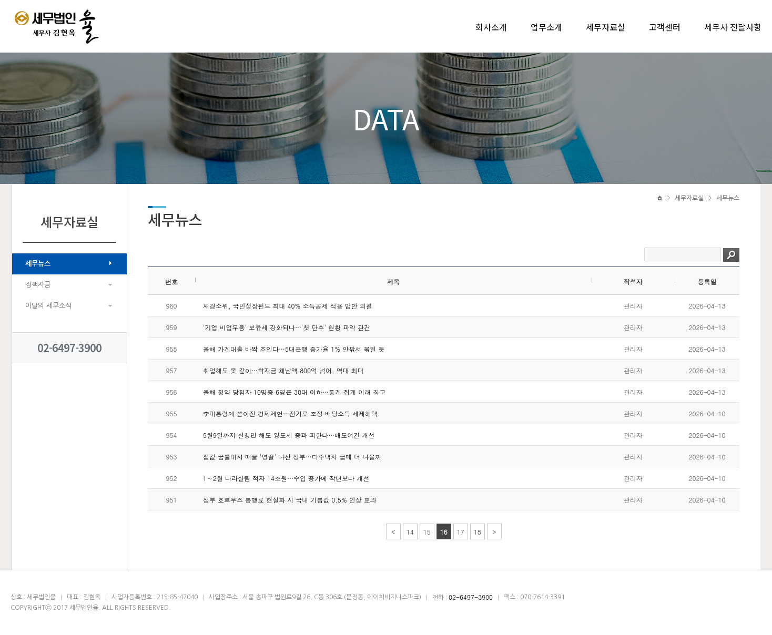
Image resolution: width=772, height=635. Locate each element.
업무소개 (546, 27)
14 (410, 531)
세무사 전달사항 (732, 27)
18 (477, 531)
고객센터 (664, 27)
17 (460, 531)
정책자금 (37, 284)
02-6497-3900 (69, 347)
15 (427, 531)
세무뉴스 (37, 263)
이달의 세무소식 (48, 305)
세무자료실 (605, 27)
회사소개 (491, 27)
